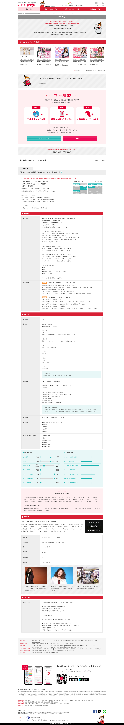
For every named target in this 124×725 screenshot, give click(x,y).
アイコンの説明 (99, 181)
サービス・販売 (43, 700)
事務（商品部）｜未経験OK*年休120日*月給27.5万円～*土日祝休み (97, 60)
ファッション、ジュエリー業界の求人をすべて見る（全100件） (90, 70)
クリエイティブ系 (36, 642)
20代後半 (37, 652)
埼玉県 (46, 643)
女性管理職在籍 (74, 649)
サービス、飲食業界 (90, 645)
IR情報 (56, 713)
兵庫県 (63, 643)
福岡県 (59, 643)
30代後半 (56, 652)
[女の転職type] (20, 713)
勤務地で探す (21, 701)
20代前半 (51, 652)
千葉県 (50, 643)
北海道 (71, 643)
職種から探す (21, 700)
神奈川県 (42, 643)
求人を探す (29, 9)
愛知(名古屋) (47, 701)
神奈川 (29, 701)
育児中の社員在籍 (69, 650)
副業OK (36, 703)
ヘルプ (60, 5)
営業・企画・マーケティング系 (49, 640)
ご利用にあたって (21, 712)
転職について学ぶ (95, 9)
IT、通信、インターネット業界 (39, 645)
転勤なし (34, 649)
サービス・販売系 (62, 640)
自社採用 (60, 713)
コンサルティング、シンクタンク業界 (73, 647)
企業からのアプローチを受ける (73, 9)
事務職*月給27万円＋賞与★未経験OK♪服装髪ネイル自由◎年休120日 (79, 60)
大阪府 (37, 643)
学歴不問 (80, 649)
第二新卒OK (40, 649)
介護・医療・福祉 (89, 700)
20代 (33, 652)
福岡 (52, 701)
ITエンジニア (81, 700)
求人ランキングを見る (51, 9)
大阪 (42, 701)
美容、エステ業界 (52, 647)
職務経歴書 (39, 705)
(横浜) (32, 701)
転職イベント (33, 705)
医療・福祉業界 (80, 645)
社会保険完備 (35, 650)
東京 (26, 701)
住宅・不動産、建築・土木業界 (64, 645)
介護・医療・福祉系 (79, 640)
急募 (46, 650)
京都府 (67, 643)
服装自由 (92, 649)
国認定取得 (66, 703)
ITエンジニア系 (70, 640)
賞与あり (50, 650)
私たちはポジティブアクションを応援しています (59, 720)
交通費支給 (41, 650)
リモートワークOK (29, 703)
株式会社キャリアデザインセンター (31, 713)
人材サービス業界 (51, 645)
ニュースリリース (56, 712)
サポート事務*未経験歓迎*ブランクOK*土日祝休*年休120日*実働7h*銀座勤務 (26, 60)
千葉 (39, 701)
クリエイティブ (51, 700)
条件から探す (21, 703)
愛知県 (54, 643)
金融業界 (74, 645)
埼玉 (36, 701)
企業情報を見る (43, 83)
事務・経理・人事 (60, 700)
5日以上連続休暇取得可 (58, 650)
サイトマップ (65, 5)
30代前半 (46, 652)
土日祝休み (86, 649)
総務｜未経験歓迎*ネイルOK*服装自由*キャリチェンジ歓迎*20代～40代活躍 (62, 60)
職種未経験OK (66, 649)
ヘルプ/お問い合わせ (65, 712)
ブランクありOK (58, 649)
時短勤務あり (98, 649)
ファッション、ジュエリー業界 (39, 647)
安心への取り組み (29, 712)
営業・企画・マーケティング (32, 700)
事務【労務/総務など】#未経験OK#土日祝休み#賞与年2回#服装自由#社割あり (44, 60)
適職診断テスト (46, 705)
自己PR (27, 705)
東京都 (33, 643)
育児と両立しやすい (48, 649)
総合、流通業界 (60, 647)
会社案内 (52, 713)
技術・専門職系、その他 (91, 640)
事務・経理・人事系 (36, 640)
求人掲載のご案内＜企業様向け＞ (76, 5)
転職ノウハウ (21, 705)
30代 (41, 652)
